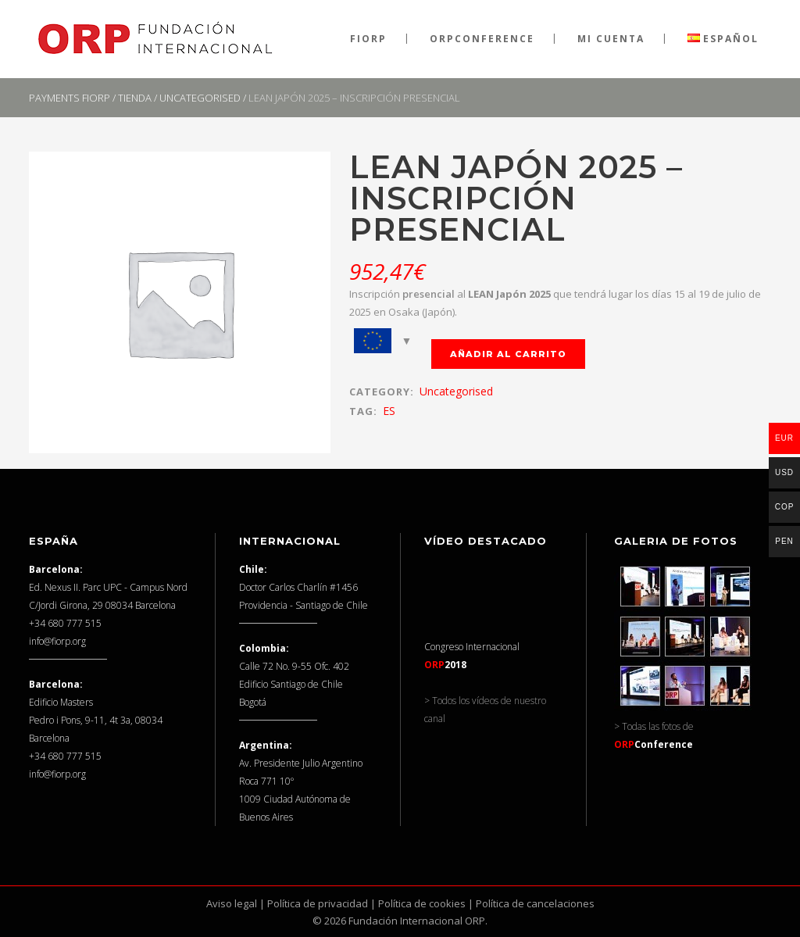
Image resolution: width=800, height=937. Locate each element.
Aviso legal (231, 903)
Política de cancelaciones (535, 903)
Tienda (135, 98)
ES (389, 410)
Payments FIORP (69, 98)
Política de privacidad (317, 903)
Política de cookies (422, 903)
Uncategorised (200, 98)
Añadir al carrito (508, 354)
